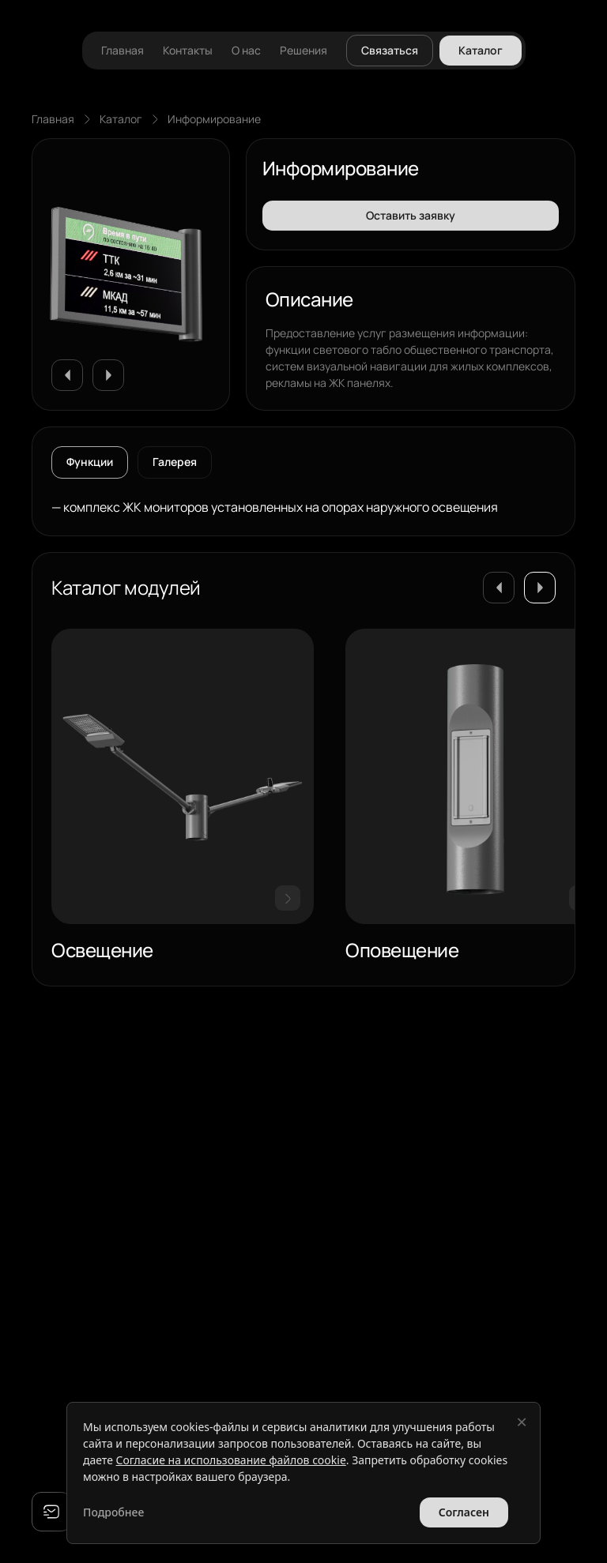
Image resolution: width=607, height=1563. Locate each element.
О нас (246, 50)
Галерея (175, 461)
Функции (89, 461)
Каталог (121, 118)
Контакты (188, 50)
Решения (303, 50)
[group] (182, 798)
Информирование (214, 118)
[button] (67, 375)
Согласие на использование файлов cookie (231, 1459)
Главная (122, 50)
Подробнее (113, 1512)
